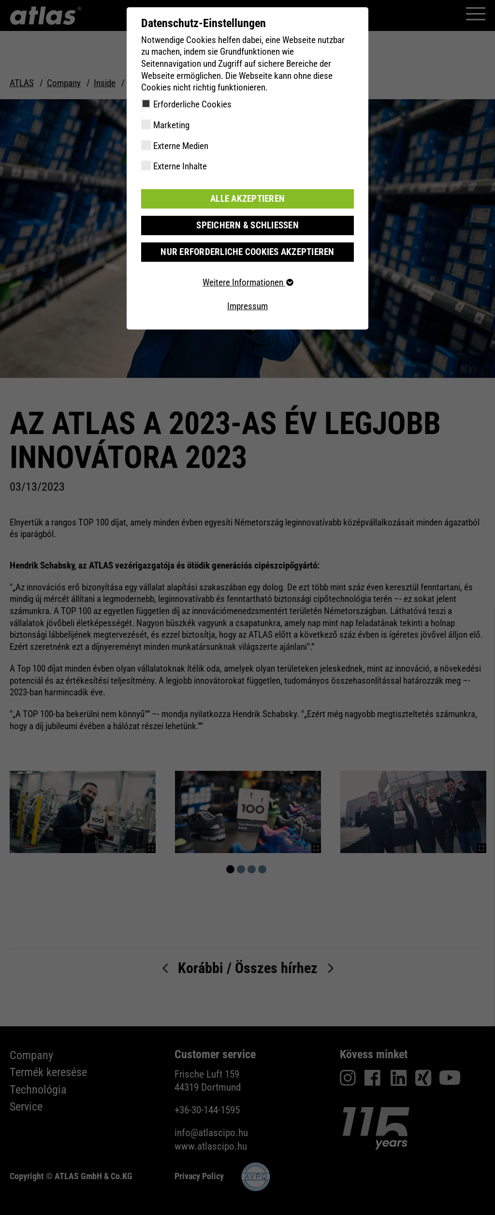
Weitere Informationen (247, 282)
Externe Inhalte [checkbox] (180, 166)
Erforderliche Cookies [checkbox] (192, 104)
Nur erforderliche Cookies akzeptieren (247, 251)
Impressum (247, 306)
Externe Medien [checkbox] (180, 145)
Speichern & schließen (247, 225)
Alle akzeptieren (247, 198)
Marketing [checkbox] (171, 125)
